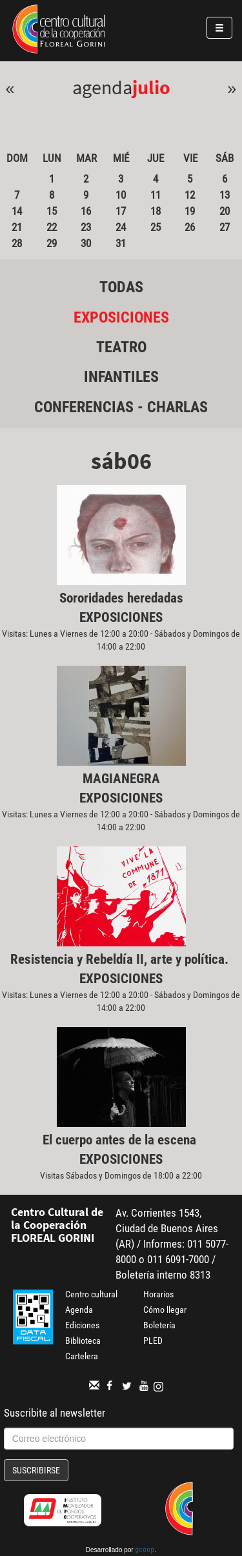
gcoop (144, 1551)
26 (190, 227)
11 (155, 194)
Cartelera (81, 1356)
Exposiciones (121, 317)
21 (17, 227)
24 (121, 227)
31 (121, 243)
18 (155, 210)
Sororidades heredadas (121, 598)
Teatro (121, 347)
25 (155, 227)
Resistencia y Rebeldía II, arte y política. (121, 959)
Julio (151, 87)
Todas (121, 287)
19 (190, 210)
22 (51, 227)
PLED (153, 1340)
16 (86, 210)
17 (121, 210)
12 (190, 194)
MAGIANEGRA (121, 778)
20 (224, 210)
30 (86, 243)
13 (224, 194)
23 (86, 227)
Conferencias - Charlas (121, 407)
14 (17, 210)
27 (224, 227)
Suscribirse (36, 1470)
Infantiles (121, 377)
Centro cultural (91, 1294)
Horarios (158, 1294)
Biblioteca (83, 1340)
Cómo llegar (165, 1309)
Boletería (159, 1325)
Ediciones (82, 1325)
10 (121, 194)
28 (17, 243)
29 (51, 243)
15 (51, 210)
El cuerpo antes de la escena (121, 1140)
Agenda (79, 1309)
